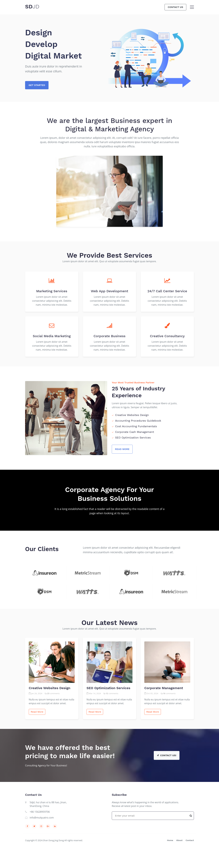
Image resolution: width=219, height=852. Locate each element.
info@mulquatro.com (42, 817)
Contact (190, 840)
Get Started (37, 85)
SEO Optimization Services (108, 688)
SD (32, 6)
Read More (122, 449)
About (179, 840)
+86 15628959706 (40, 811)
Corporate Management (163, 688)
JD (36, 6)
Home (170, 840)
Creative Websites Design (49, 688)
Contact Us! (166, 755)
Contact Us (175, 7)
